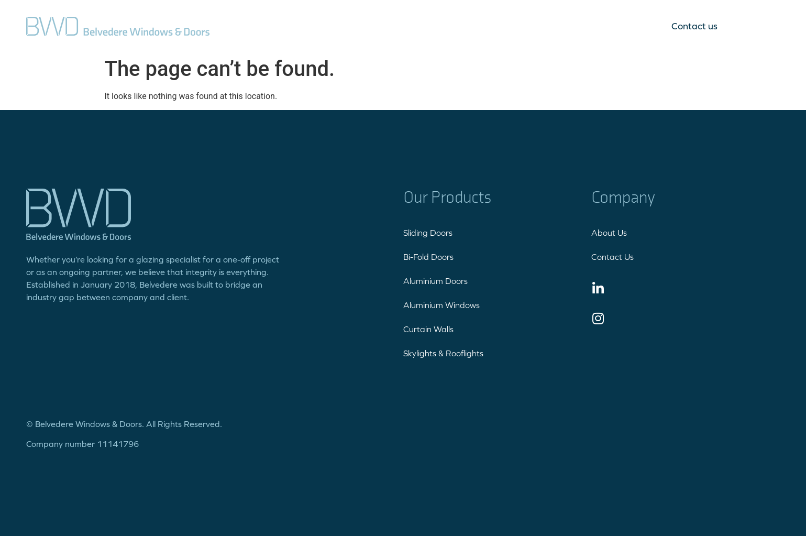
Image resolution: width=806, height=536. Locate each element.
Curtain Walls (428, 329)
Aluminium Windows (441, 305)
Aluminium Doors (435, 281)
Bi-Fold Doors (428, 256)
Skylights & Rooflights (443, 353)
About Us (609, 232)
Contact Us (612, 256)
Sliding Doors (427, 232)
